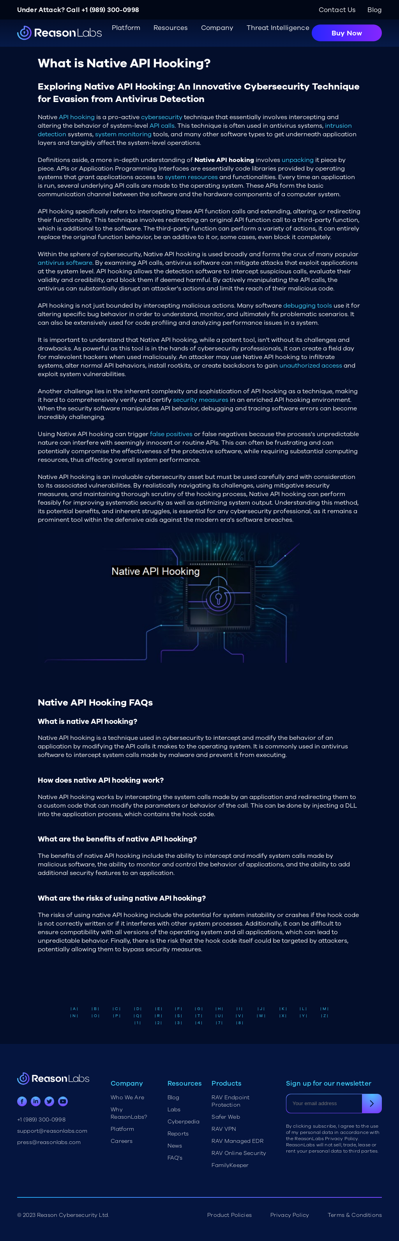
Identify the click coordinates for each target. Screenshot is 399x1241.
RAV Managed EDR (237, 1141)
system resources (191, 177)
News (175, 1145)
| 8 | (239, 1023)
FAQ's (175, 1158)
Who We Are (127, 1097)
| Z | (324, 1016)
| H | (219, 1009)
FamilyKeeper (230, 1165)
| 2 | (158, 1023)
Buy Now (347, 33)
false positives (171, 434)
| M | (324, 1009)
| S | (178, 1016)
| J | (261, 1009)
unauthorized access (310, 365)
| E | (158, 1009)
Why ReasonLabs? (129, 1113)
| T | (198, 1016)
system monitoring (123, 134)
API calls (162, 125)
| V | (239, 1016)
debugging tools (307, 305)
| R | (158, 1016)
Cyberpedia (184, 1121)
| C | (116, 1009)
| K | (283, 1009)
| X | (282, 1016)
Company (217, 27)
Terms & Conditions (355, 1215)
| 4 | (198, 1023)
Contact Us (337, 9)
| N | (74, 1016)
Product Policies (229, 1215)
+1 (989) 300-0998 (110, 9)
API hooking (77, 117)
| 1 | (137, 1023)
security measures (200, 400)
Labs (174, 1109)
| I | (239, 1009)
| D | (137, 1009)
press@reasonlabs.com (49, 1142)
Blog (374, 9)
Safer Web (226, 1117)
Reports (178, 1133)
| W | (261, 1016)
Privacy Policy (289, 1215)
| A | (74, 1009)
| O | (95, 1016)
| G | (199, 1009)
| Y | (303, 1016)
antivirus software (65, 263)
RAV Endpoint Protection (230, 1101)
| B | (95, 1009)
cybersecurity (161, 117)
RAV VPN (224, 1129)
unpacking (298, 160)
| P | (116, 1016)
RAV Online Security (239, 1153)
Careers (121, 1141)
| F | (178, 1009)
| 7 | (219, 1023)
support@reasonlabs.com (52, 1131)
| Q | (137, 1016)
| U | (219, 1016)
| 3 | (178, 1023)
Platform (122, 1129)
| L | (303, 1009)
